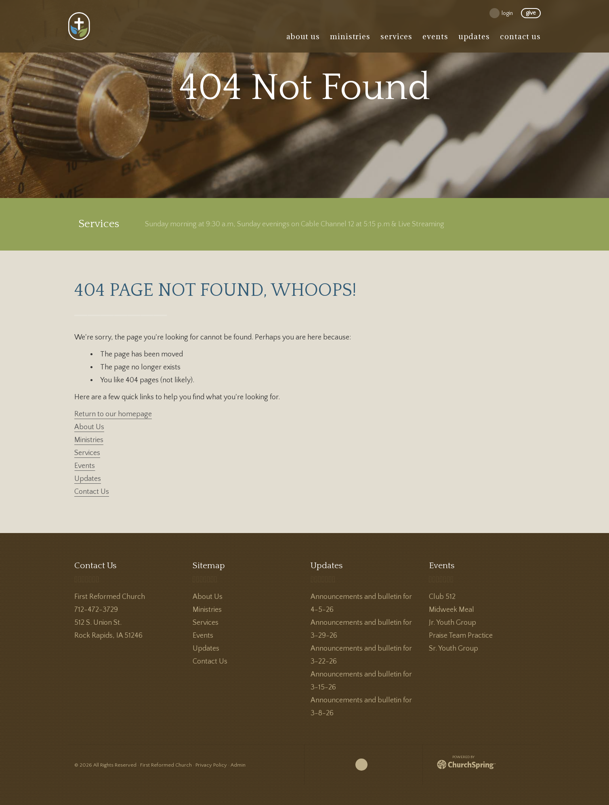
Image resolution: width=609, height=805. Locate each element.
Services (87, 453)
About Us (89, 427)
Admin (238, 765)
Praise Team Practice (461, 636)
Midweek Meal (451, 610)
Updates (87, 479)
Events (84, 466)
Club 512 (442, 597)
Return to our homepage (113, 414)
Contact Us (91, 492)
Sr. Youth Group (453, 649)
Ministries (88, 440)
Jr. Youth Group (452, 623)
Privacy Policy (211, 765)
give (531, 13)
